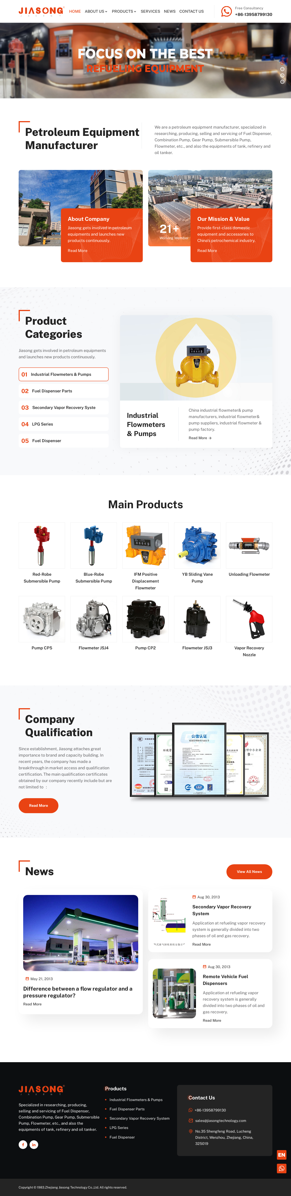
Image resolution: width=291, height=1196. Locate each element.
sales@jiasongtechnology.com (220, 1121)
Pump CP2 (145, 647)
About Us (94, 11)
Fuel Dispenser (41, 440)
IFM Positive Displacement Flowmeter (145, 581)
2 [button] (282, 69)
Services (150, 11)
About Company (89, 219)
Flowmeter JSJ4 (94, 647)
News (170, 11)
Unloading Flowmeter (249, 574)
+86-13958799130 (253, 14)
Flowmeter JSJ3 (197, 647)
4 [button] (282, 82)
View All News (249, 872)
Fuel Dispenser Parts (46, 391)
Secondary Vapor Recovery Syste (58, 407)
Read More (78, 250)
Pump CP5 (42, 647)
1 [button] (282, 63)
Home (75, 11)
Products (122, 11)
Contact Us (191, 11)
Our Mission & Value (223, 219)
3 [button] (282, 75)
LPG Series (37, 424)
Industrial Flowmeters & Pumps (56, 374)
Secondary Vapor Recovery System (140, 1118)
